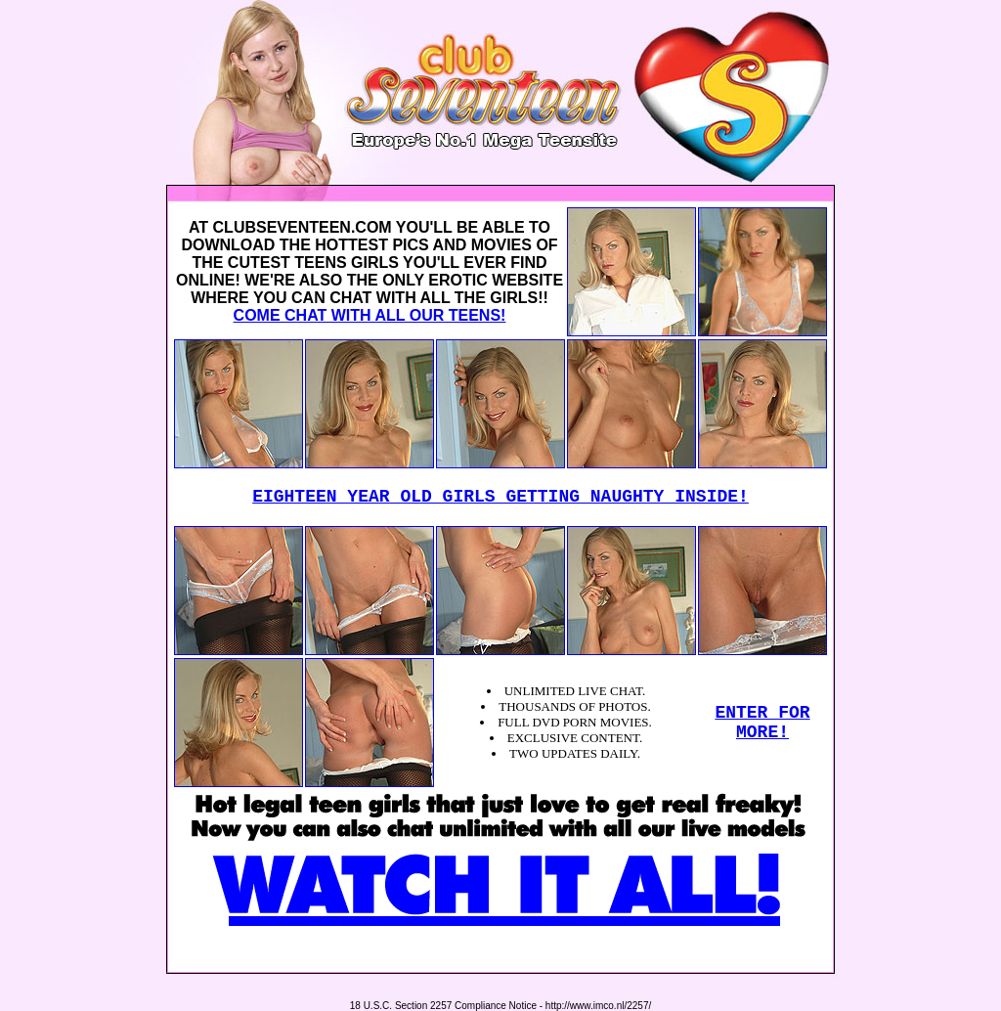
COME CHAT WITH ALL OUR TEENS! (370, 315)
